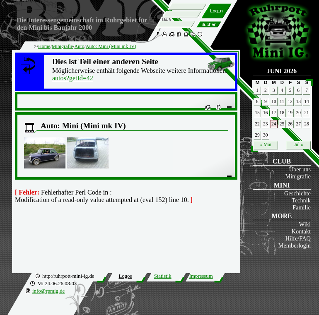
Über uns (300, 169)
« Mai (265, 144)
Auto (79, 46)
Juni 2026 (282, 71)
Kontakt (301, 231)
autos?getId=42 (72, 78)
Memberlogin (294, 245)
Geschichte (297, 193)
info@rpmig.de (48, 291)
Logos (125, 276)
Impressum (201, 276)
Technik (301, 200)
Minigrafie (298, 176)
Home (44, 46)
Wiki (305, 224)
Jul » (298, 144)
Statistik (163, 276)
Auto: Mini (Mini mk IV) (111, 46)
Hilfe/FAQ (298, 238)
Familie (301, 207)
